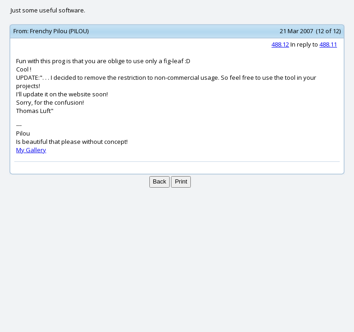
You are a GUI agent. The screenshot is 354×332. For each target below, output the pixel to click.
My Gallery (31, 150)
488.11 (328, 44)
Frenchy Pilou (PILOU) (59, 31)
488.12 (280, 44)
